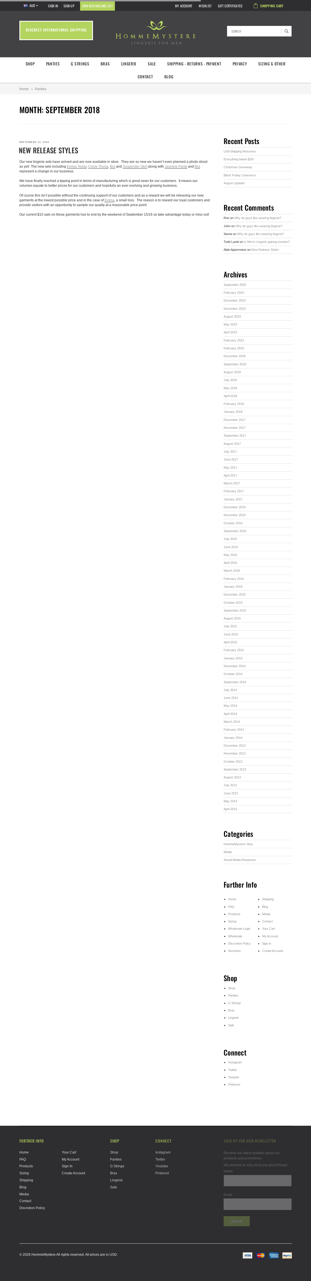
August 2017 (232, 444)
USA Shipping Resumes (240, 151)
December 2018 (235, 356)
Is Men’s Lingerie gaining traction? (267, 242)
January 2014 (233, 738)
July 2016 (230, 539)
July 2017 (230, 451)
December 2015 (235, 594)
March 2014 (232, 722)
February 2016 (234, 579)
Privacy (240, 64)
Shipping (268, 899)
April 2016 (230, 563)
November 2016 (235, 515)
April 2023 (230, 332)
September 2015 (235, 610)
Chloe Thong (98, 166)
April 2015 (230, 642)
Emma (109, 200)
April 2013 (230, 809)
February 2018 (234, 404)
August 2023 (232, 316)
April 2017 (230, 475)
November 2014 (235, 666)
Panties (53, 64)
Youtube (233, 1077)
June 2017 (231, 459)
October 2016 (233, 523)
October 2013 (233, 761)
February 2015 (234, 650)
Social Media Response (240, 860)
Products (234, 914)
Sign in (266, 943)
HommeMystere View (238, 844)
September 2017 (235, 435)
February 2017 (234, 491)
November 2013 (235, 753)
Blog (169, 76)
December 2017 (235, 420)
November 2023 (235, 309)
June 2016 (231, 547)
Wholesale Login (239, 929)
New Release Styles (48, 150)
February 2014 (234, 729)
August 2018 (232, 372)
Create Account (272, 951)
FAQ (231, 907)
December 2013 (235, 745)
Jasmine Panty (176, 166)
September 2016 (235, 531)
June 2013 (231, 793)
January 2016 (233, 587)
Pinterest (234, 1084)
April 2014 (230, 714)
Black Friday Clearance (240, 175)
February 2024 (234, 293)
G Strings (80, 64)
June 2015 (231, 634)
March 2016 (232, 571)
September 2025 (235, 285)
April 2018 (230, 396)
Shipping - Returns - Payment (194, 64)
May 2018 (230, 388)
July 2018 (230, 380)
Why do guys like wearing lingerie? (257, 218)
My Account (270, 936)
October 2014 (233, 674)
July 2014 (230, 690)
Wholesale (235, 936)
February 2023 (234, 340)
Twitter (232, 1070)
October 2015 (233, 603)
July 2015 (230, 626)
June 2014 (231, 698)
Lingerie (129, 64)
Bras (105, 64)
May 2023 (230, 324)
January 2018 (233, 412)
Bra (112, 166)
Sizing (232, 921)
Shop (30, 64)
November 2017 (235, 428)
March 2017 (232, 483)
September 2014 (235, 682)
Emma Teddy (77, 166)
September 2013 (235, 769)
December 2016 (235, 507)
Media (228, 852)
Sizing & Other (271, 64)
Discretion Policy (239, 943)
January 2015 (233, 658)
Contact (145, 76)
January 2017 (233, 499)
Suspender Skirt (135, 166)
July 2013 (230, 785)
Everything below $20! (239, 159)
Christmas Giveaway (238, 167)
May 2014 (230, 706)
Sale (152, 64)
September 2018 (235, 364)
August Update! (234, 183)
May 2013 (230, 801)
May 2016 (230, 555)
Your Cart (268, 929)
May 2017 (230, 467)
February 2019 (234, 348)
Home (24, 89)
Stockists (234, 951)
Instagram (235, 1062)
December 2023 (235, 300)
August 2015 (232, 618)
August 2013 (232, 777)
